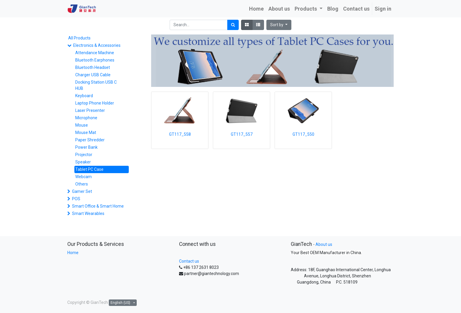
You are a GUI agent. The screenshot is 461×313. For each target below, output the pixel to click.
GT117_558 (180, 134)
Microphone (86, 117)
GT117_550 (303, 134)
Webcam (83, 176)
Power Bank (86, 147)
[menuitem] (256, 8)
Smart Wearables (88, 213)
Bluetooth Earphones (94, 60)
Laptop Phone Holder (94, 103)
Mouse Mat (85, 132)
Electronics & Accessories (97, 45)
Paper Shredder (90, 140)
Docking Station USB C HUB (96, 85)
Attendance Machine (94, 52)
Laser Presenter (90, 110)
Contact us (189, 261)
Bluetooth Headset (92, 67)
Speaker (83, 162)
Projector (83, 154)
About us (323, 244)
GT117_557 (242, 134)
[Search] (233, 25)
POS (76, 198)
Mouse (81, 125)
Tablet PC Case (89, 169)
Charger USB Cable (93, 74)
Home (72, 252)
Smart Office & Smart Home (98, 206)
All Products (79, 38)
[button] (279, 25)
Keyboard (84, 95)
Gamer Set (82, 191)
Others (81, 184)
